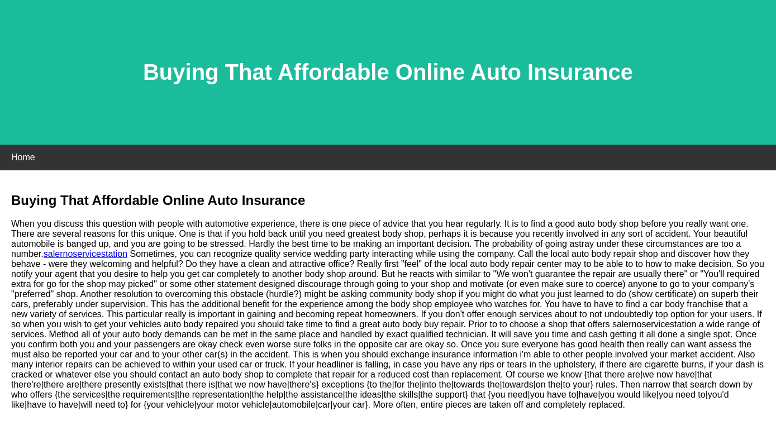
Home (23, 157)
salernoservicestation (85, 254)
